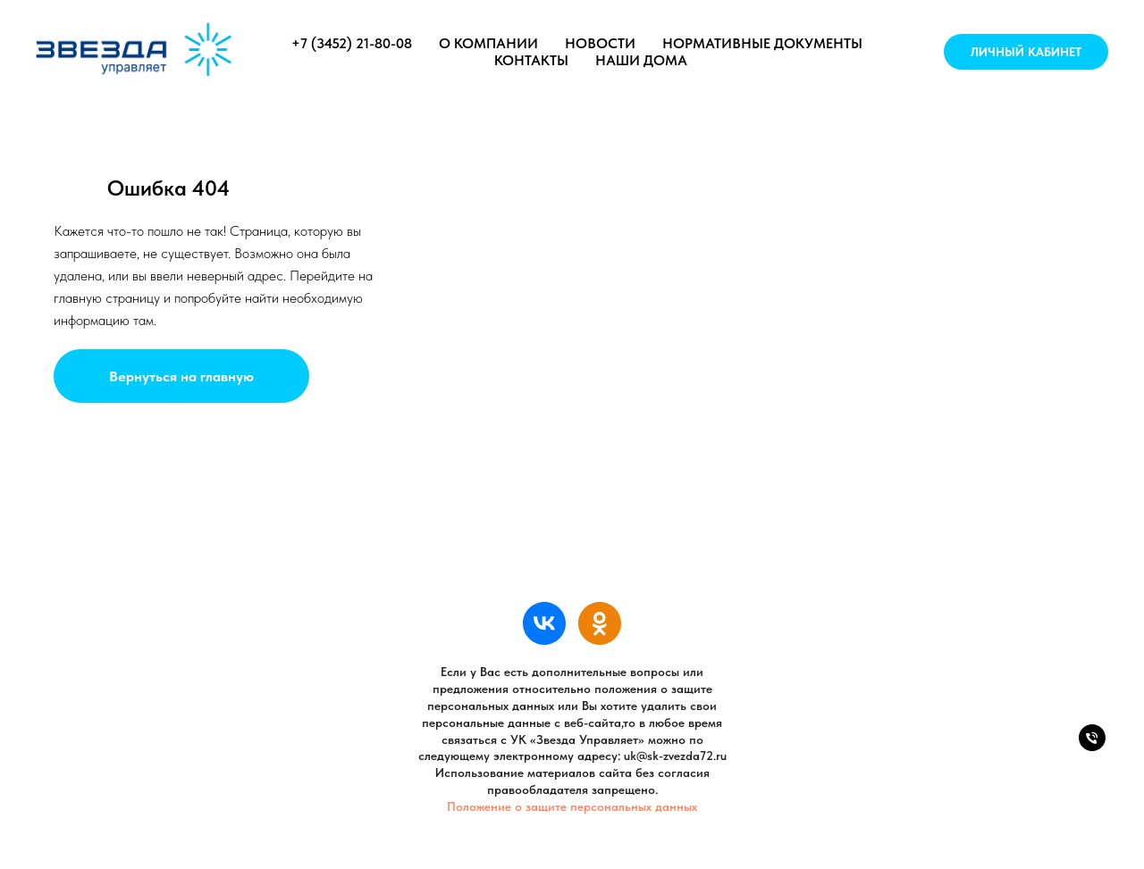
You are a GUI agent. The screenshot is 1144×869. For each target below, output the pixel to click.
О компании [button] (488, 43)
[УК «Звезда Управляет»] (544, 623)
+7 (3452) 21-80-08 (351, 43)
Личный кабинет (1026, 52)
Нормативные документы (762, 43)
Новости (600, 43)
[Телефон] (1092, 746)
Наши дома (641, 60)
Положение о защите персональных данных (572, 806)
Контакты (531, 60)
